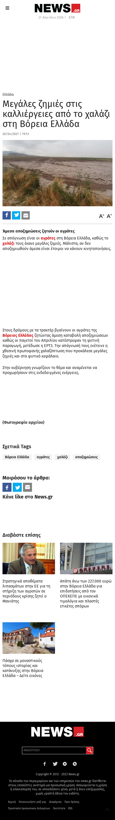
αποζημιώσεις (86, 457)
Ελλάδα (8, 94)
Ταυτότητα (59, 808)
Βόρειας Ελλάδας (18, 335)
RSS (70, 808)
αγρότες (48, 238)
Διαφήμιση (55, 802)
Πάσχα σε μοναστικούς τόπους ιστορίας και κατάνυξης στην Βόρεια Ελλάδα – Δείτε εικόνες (22, 668)
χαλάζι (8, 243)
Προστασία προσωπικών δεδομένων (29, 808)
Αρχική (12, 802)
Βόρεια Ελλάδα (17, 457)
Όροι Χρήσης (72, 802)
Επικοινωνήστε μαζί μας (32, 802)
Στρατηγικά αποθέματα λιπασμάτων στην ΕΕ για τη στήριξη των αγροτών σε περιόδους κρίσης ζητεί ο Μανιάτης (26, 591)
